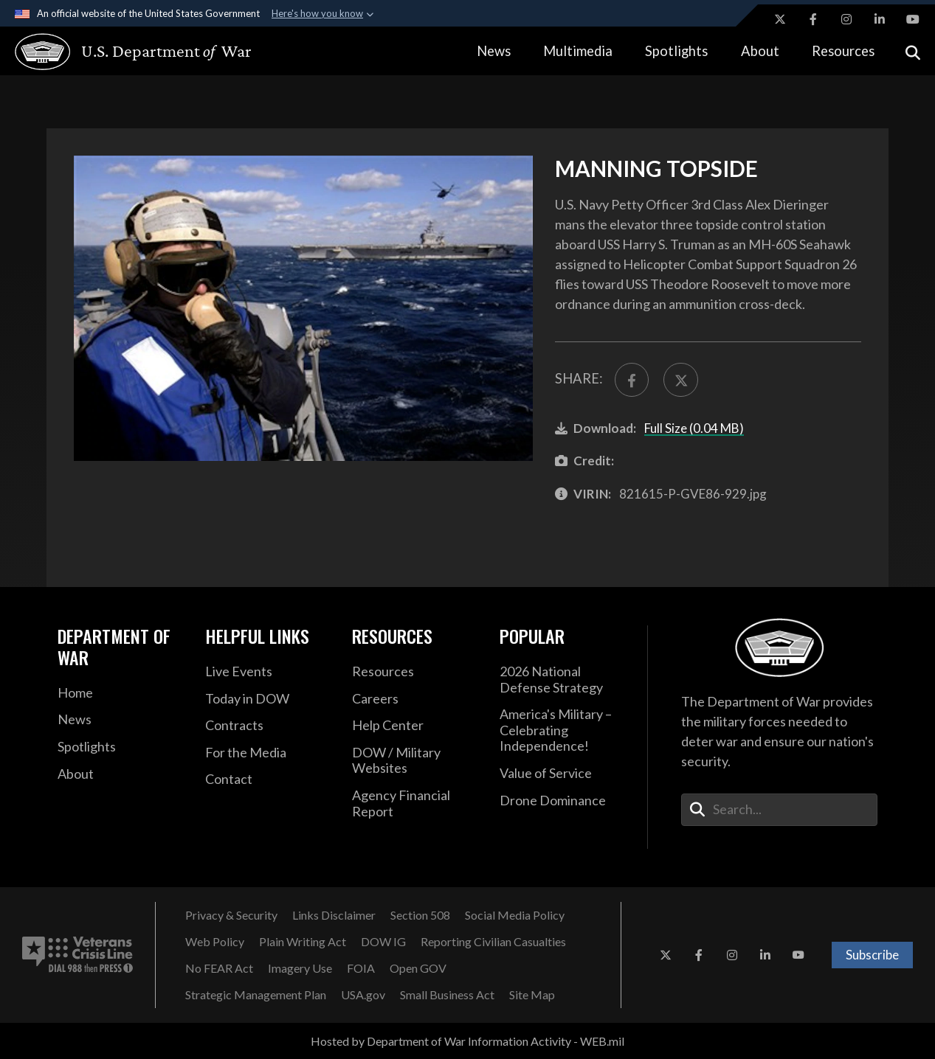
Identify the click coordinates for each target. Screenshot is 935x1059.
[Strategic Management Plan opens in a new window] (256, 995)
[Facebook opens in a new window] (813, 19)
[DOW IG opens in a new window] (383, 941)
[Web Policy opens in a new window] (215, 941)
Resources (843, 51)
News (494, 51)
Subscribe (872, 954)
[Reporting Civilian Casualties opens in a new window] (493, 941)
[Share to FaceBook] (632, 380)
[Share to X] (680, 380)
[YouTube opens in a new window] (913, 19)
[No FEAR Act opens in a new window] (219, 968)
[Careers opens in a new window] (414, 699)
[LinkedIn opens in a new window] (880, 19)
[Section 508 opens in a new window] (420, 915)
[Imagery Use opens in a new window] (300, 968)
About (760, 51)
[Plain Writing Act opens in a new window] (302, 941)
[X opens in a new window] (780, 19)
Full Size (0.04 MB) (694, 428)
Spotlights (676, 51)
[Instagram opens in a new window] (846, 19)
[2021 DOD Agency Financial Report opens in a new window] (414, 803)
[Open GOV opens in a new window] (418, 968)
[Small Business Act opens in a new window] (447, 995)
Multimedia (578, 51)
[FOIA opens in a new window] (360, 968)
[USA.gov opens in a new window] (363, 995)
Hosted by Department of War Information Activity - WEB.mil (467, 1041)
